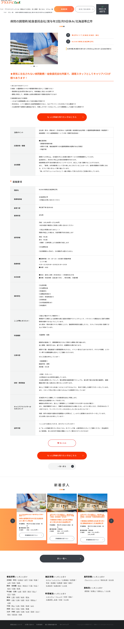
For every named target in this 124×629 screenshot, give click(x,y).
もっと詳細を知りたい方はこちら (62, 117)
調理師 (87, 591)
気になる (42, 9)
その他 (64, 586)
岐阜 (22, 597)
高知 (18, 609)
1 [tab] (31, 66)
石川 (9, 594)
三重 (13, 597)
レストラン (56, 580)
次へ (110, 519)
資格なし (100, 591)
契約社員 (104, 580)
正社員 (111, 580)
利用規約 (39, 625)
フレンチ (59, 597)
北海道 (20, 580)
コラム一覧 (49, 9)
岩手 (26, 580)
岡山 (13, 606)
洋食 (60, 600)
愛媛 (27, 609)
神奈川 (25, 586)
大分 (37, 612)
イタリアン (50, 597)
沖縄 (20, 614)
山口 (32, 606)
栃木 (9, 589)
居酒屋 (53, 583)
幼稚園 (59, 583)
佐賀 (27, 612)
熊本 (9, 614)
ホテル (48, 580)
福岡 (18, 612)
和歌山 (33, 600)
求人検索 (35, 9)
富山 (34, 591)
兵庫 (9, 603)
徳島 (22, 609)
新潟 (29, 591)
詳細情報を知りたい (31, 535)
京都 (18, 600)
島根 (27, 606)
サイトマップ (64, 625)
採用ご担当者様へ (85, 9)
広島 (18, 606)
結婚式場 (57, 586)
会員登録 (64, 9)
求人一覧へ (62, 558)
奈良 (27, 600)
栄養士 (93, 591)
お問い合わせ (29, 625)
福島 (18, 583)
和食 (70, 597)
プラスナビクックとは (12, 9)
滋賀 (22, 600)
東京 (19, 586)
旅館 (65, 583)
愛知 (27, 597)
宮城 (31, 580)
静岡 (18, 597)
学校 (47, 583)
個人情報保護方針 (51, 625)
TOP (2, 9)
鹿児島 (14, 614)
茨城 (14, 589)
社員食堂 (49, 586)
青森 (35, 580)
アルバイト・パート (92, 580)
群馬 (18, 589)
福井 (14, 594)
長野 (24, 591)
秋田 (14, 583)
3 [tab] (36, 66)
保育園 (72, 580)
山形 (9, 583)
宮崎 (22, 612)
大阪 (13, 600)
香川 (13, 609)
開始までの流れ (25, 9)
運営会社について (16, 625)
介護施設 (65, 580)
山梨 (19, 591)
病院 (70, 583)
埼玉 (35, 586)
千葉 (31, 586)
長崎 (32, 612)
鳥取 (22, 606)
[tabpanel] (34, 48)
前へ (11, 519)
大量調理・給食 (51, 600)
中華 (65, 597)
